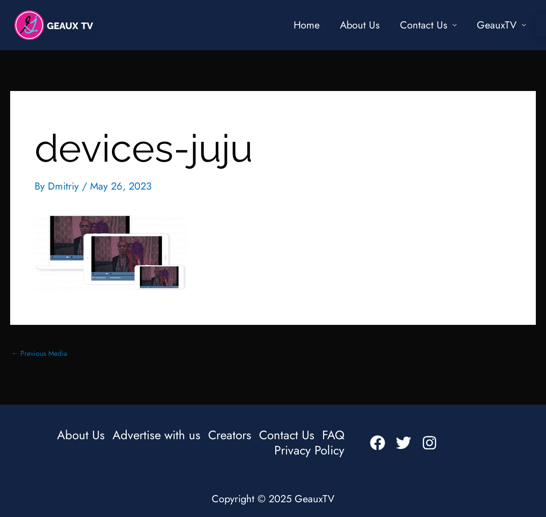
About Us (360, 25)
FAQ (333, 435)
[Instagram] (429, 442)
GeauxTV (496, 25)
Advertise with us (156, 435)
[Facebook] (377, 442)
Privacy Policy (309, 450)
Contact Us (423, 25)
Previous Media (39, 353)
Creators (229, 435)
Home (307, 25)
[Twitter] (403, 442)
